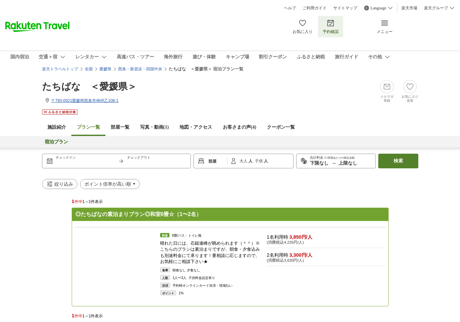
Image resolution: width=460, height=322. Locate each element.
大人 (244, 161)
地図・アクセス (195, 127)
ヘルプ (290, 8)
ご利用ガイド (315, 8)
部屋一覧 (120, 127)
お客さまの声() (239, 127)
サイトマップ (345, 8)
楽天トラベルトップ (60, 69)
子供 (259, 161)
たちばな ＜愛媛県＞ (89, 86)
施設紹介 (56, 127)
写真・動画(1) (154, 127)
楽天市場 (409, 8)
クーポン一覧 (281, 127)
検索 (398, 160)
